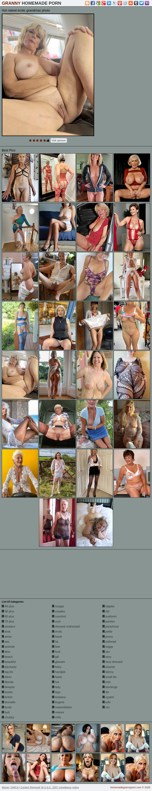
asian (7, 636)
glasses (58, 661)
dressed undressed (66, 626)
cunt (56, 621)
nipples (108, 606)
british (7, 697)
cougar (58, 606)
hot (55, 682)
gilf (55, 656)
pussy (107, 636)
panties (108, 621)
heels (57, 677)
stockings (109, 687)
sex (106, 651)
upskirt (108, 697)
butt (6, 712)
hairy (56, 666)
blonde (8, 682)
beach (7, 656)
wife (106, 702)
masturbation (62, 707)
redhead (109, 641)
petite (107, 631)
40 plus (8, 606)
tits (105, 692)
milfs (56, 717)
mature (58, 712)
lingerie (58, 702)
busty (7, 707)
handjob (58, 671)
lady (56, 687)
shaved (108, 666)
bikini (6, 677)
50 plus (8, 611)
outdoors (109, 616)
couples (58, 611)
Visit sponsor (59, 140)
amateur (8, 626)
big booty (9, 666)
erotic (57, 631)
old (105, 611)
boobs (7, 692)
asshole (8, 646)
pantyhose (110, 626)
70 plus (8, 621)
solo (106, 682)
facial (57, 636)
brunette (8, 702)
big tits (7, 671)
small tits (109, 677)
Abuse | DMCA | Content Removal (21, 787)
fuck (56, 651)
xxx (106, 707)
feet (56, 646)
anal (6, 631)
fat (55, 641)
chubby (8, 717)
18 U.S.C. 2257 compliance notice (60, 787)
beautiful (9, 661)
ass (5, 641)
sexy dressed (112, 661)
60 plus (8, 616)
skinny (108, 671)
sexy (106, 656)
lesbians (59, 697)
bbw (6, 651)
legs (56, 692)
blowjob (8, 687)
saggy (107, 646)
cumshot (59, 616)
